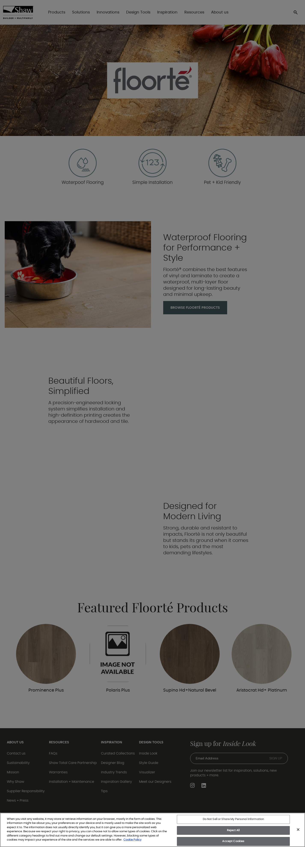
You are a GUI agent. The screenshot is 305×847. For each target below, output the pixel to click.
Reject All (233, 830)
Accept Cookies (233, 841)
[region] (152, 830)
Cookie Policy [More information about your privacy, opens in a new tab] (132, 839)
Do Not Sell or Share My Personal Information (233, 819)
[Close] (298, 829)
